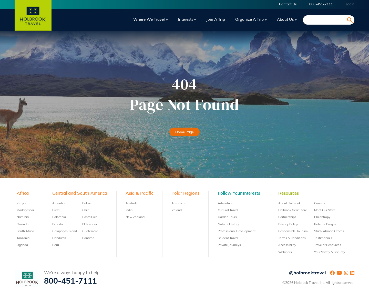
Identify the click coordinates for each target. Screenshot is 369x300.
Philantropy (322, 217)
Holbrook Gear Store (292, 210)
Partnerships (287, 217)
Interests (185, 20)
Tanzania (23, 238)
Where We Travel (149, 20)
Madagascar (25, 210)
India (129, 210)
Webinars (285, 252)
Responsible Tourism (293, 231)
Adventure (225, 203)
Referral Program (326, 224)
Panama (88, 238)
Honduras (59, 238)
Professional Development (236, 231)
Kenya (21, 203)
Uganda (22, 245)
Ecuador (58, 224)
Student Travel (228, 238)
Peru (55, 245)
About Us (285, 20)
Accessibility (287, 245)
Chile (85, 210)
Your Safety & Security (329, 252)
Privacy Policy (288, 224)
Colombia (59, 217)
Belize (86, 203)
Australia (132, 203)
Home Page (184, 132)
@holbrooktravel (307, 273)
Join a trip (215, 20)
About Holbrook (289, 203)
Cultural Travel (228, 210)
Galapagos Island (64, 231)
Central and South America (79, 193)
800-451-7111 (321, 4)
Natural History (228, 224)
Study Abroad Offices (329, 231)
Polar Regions (185, 193)
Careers (319, 203)
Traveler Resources (327, 245)
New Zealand (135, 217)
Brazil (56, 210)
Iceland (176, 210)
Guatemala (90, 231)
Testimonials (323, 238)
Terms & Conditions (292, 238)
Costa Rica (89, 217)
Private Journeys (229, 245)
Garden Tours (227, 217)
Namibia (23, 217)
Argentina (59, 203)
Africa (23, 193)
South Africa (25, 231)
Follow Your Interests (239, 193)
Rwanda (22, 224)
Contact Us (287, 4)
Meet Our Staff (324, 210)
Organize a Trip (249, 20)
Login (350, 4)
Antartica (177, 203)
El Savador (89, 224)
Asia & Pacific (139, 193)
